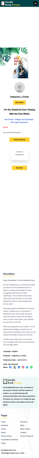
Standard (4, 425)
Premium (23, 422)
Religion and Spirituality (24, 119)
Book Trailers (25, 429)
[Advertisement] (19, 27)
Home (3, 422)
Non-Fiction (9, 119)
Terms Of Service (26, 436)
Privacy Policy (6, 436)
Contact (23, 432)
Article (3, 429)
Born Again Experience (19, 122)
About (3, 432)
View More (19, 102)
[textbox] (19, 312)
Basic (22, 425)
